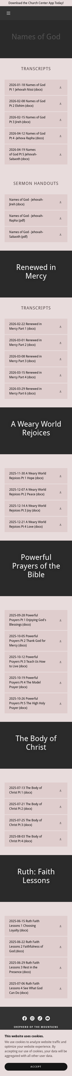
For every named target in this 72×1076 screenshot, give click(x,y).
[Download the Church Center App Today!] (36, 3)
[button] (8, 13)
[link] (36, 87)
